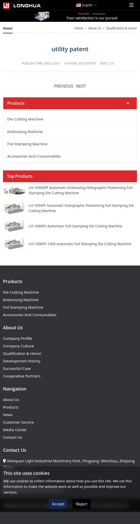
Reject (81, 504)
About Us (11, 399)
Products (11, 407)
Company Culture (18, 345)
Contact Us (12, 437)
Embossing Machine (25, 131)
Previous (64, 86)
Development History (21, 360)
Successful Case (17, 368)
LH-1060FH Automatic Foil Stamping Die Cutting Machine (75, 226)
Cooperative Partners (21, 375)
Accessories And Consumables (34, 156)
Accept (58, 504)
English (84, 5)
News (8, 414)
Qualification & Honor (22, 353)
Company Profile (17, 338)
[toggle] (131, 5)
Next (81, 86)
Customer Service (18, 422)
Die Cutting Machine (25, 118)
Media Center (15, 429)
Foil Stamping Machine (27, 143)
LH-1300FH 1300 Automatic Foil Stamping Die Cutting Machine (80, 243)
